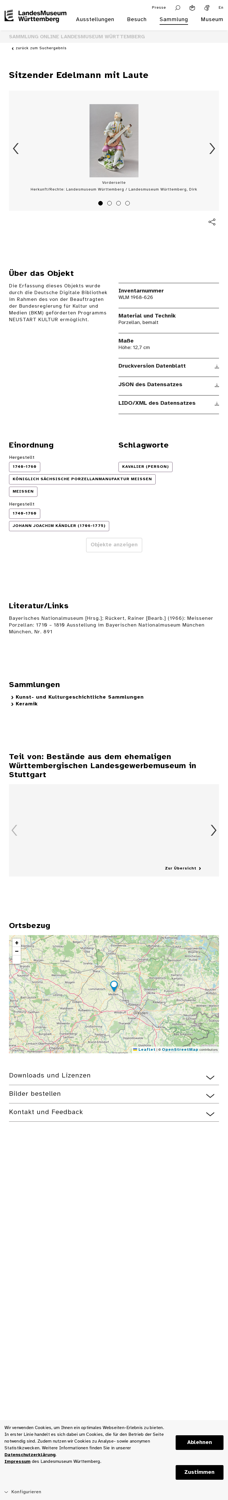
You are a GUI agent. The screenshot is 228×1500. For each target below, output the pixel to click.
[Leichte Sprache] (192, 8)
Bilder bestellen (35, 1093)
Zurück (16, 148)
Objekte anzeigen (114, 545)
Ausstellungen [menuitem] (95, 20)
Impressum (17, 1461)
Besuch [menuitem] (137, 20)
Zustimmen (199, 1472)
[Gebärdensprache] (207, 8)
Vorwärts (212, 148)
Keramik (27, 704)
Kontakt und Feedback (46, 1112)
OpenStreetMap (180, 1050)
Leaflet (144, 1050)
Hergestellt (22, 457)
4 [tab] (128, 204)
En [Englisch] (221, 8)
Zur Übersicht (180, 868)
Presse (159, 8)
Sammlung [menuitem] (174, 20)
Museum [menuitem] (212, 20)
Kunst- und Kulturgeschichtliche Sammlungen (80, 697)
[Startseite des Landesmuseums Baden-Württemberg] (35, 23)
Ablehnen (199, 1442)
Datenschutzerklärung (30, 1454)
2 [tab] (110, 204)
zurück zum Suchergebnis (41, 48)
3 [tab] (119, 204)
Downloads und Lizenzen (50, 1075)
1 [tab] (101, 204)
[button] (114, 987)
